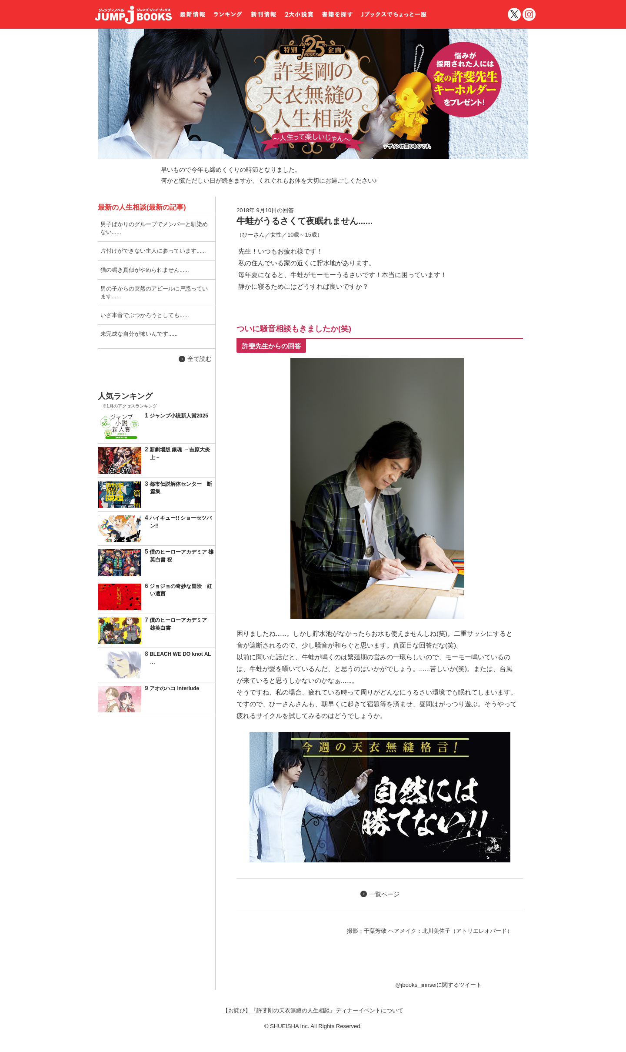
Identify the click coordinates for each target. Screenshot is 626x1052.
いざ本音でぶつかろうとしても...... (144, 315)
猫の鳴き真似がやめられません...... (144, 270)
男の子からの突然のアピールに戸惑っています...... (154, 292)
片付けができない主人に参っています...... (153, 250)
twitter (514, 14)
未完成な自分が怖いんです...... (139, 334)
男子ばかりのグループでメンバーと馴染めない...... (154, 228)
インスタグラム (529, 14)
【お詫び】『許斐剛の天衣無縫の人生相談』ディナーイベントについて (313, 1010)
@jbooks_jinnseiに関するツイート (438, 985)
